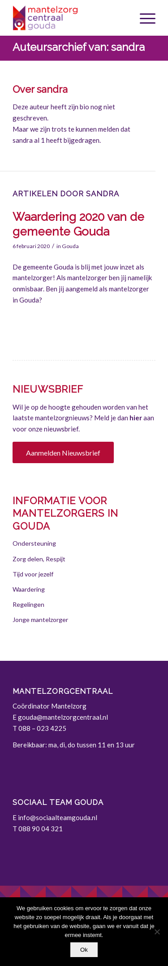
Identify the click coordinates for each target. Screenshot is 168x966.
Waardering (29, 589)
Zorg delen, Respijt (39, 559)
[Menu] (143, 18)
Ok (84, 949)
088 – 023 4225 (42, 728)
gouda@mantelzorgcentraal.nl (63, 717)
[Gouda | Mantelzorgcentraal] (70, 18)
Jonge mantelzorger (40, 619)
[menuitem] (143, 18)
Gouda (70, 246)
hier (135, 418)
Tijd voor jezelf (33, 574)
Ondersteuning (34, 543)
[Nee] (156, 931)
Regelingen (28, 604)
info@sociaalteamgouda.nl (57, 817)
